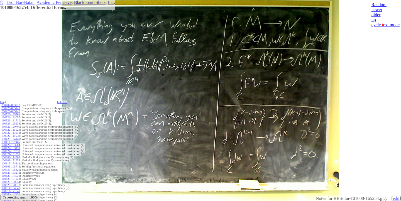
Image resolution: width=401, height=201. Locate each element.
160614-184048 (10, 188)
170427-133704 (10, 145)
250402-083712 (10, 105)
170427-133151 (10, 148)
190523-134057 (10, 117)
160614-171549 (10, 191)
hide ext (62, 102)
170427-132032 (10, 151)
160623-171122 (10, 178)
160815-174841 (10, 163)
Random (379, 4)
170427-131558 (10, 154)
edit (396, 198)
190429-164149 (10, 138)
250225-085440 (10, 111)
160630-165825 (10, 169)
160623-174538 (10, 175)
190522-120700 (10, 126)
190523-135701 (10, 114)
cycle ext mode (385, 24)
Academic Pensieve (54, 2)
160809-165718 (10, 166)
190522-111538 (10, 135)
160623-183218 (10, 172)
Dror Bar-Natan (20, 2)
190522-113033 (10, 132)
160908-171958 (10, 160)
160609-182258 (10, 194)
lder (376, 14)
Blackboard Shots (90, 2)
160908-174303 (10, 157)
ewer (376, 9)
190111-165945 (10, 141)
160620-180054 (10, 181)
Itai (111, 2)
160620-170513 (10, 184)
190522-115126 (10, 129)
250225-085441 (10, 108)
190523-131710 (10, 120)
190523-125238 (10, 123)
